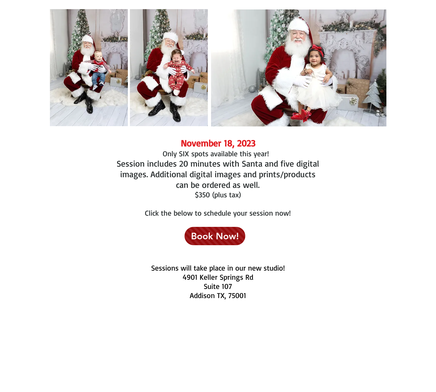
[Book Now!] (214, 236)
